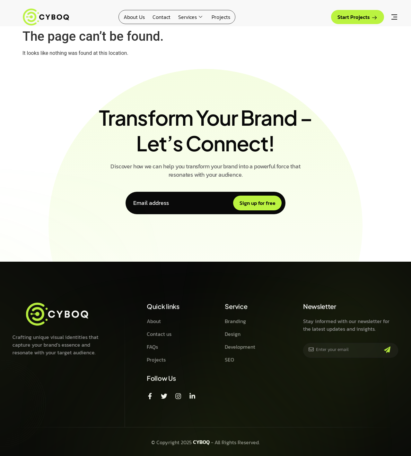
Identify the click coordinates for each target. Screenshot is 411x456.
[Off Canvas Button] (394, 17)
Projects (221, 17)
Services (191, 17)
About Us (134, 17)
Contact (162, 17)
